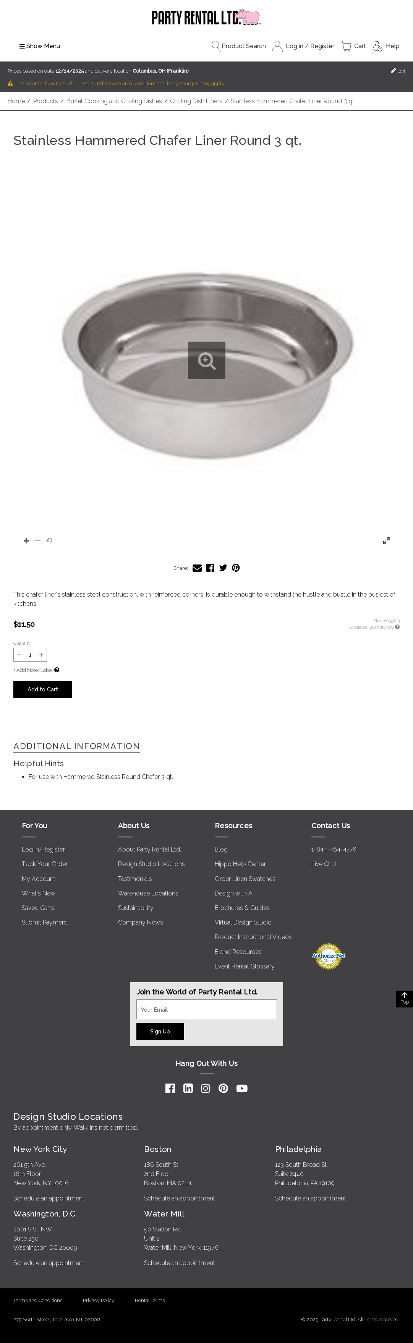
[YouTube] (242, 1088)
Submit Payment (44, 922)
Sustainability (136, 908)
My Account (38, 878)
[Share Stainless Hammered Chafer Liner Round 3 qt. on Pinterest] (236, 567)
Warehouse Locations (148, 893)
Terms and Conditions (37, 1300)
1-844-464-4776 (333, 849)
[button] (206, 360)
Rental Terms (150, 1300)
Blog (221, 849)
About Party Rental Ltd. (149, 849)
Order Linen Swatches (245, 878)
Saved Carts (38, 908)
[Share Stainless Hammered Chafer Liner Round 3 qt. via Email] (197, 567)
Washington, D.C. (45, 1213)
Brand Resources (238, 951)
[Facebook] (170, 1088)
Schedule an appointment (48, 1198)
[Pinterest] (223, 1088)
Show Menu (39, 46)
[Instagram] (206, 1088)
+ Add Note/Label (33, 670)
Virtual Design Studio (243, 922)
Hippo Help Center (240, 864)
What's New (38, 893)
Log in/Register (43, 849)
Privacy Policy (98, 1300)
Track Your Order (45, 864)
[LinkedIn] (188, 1088)
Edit (398, 70)
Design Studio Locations (151, 864)
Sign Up (160, 1031)
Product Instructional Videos (253, 937)
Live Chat (324, 864)
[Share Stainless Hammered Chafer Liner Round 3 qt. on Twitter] (223, 567)
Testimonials (135, 878)
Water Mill (164, 1213)
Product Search (238, 46)
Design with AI (234, 893)
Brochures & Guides (242, 908)
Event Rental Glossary (245, 966)
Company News (140, 922)
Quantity (22, 643)
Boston (158, 1149)
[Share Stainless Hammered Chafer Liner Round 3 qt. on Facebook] (210, 567)
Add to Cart (43, 689)
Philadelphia (298, 1149)
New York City (40, 1149)
